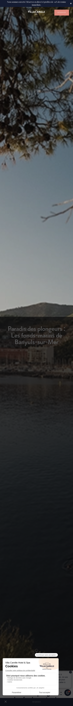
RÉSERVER (62, 13)
